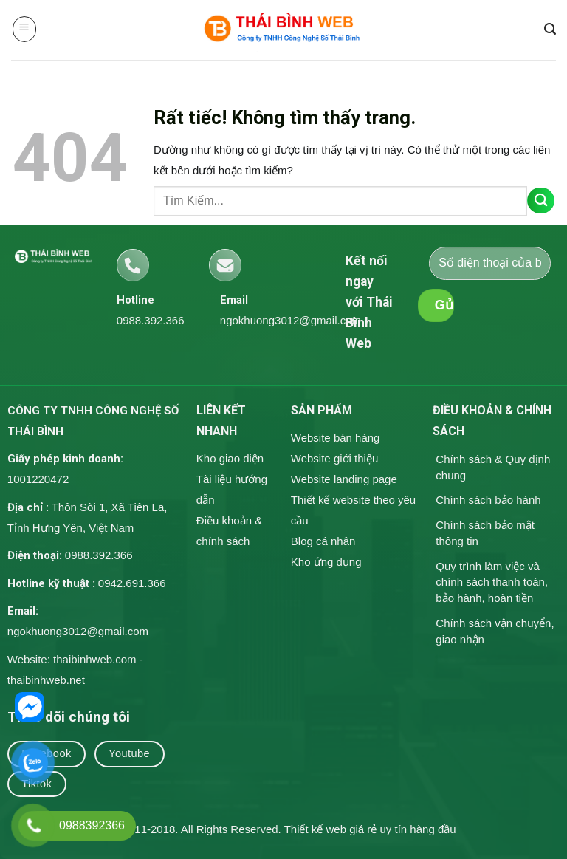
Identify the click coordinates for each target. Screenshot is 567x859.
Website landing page (344, 479)
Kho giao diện (230, 458)
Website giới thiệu (334, 458)
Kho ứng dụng (326, 561)
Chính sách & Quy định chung (493, 467)
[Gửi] (540, 200)
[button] (25, 29)
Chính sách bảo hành (488, 499)
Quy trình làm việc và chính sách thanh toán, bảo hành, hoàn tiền (492, 582)
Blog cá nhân (323, 541)
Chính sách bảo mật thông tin (485, 533)
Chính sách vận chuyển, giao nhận (495, 631)
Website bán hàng (335, 437)
